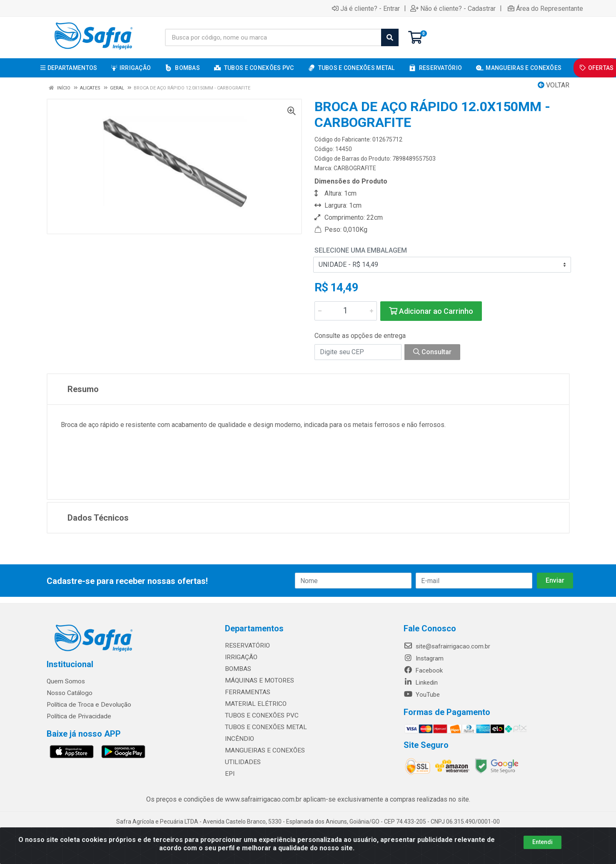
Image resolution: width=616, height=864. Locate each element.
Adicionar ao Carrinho (431, 311)
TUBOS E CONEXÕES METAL (263, 727)
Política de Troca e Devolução (87, 704)
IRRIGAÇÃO (240, 657)
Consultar (432, 352)
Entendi (542, 842)
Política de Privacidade (77, 716)
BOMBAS (237, 669)
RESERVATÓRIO (246, 645)
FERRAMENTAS (246, 692)
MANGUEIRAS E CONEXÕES (262, 750)
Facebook (423, 670)
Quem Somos (66, 681)
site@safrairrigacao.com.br (447, 646)
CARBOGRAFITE (355, 168)
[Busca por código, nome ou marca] (273, 37)
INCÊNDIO (238, 738)
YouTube (422, 694)
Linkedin (421, 682)
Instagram (424, 658)
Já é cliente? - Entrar (366, 8)
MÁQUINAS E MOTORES (257, 680)
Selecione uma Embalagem (360, 250)
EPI (229, 773)
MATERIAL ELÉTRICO (254, 704)
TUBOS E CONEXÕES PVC (260, 715)
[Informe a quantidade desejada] (345, 310)
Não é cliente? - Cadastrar (453, 8)
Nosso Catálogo (69, 693)
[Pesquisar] (390, 37)
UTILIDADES (241, 762)
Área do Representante (545, 8)
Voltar (553, 85)
